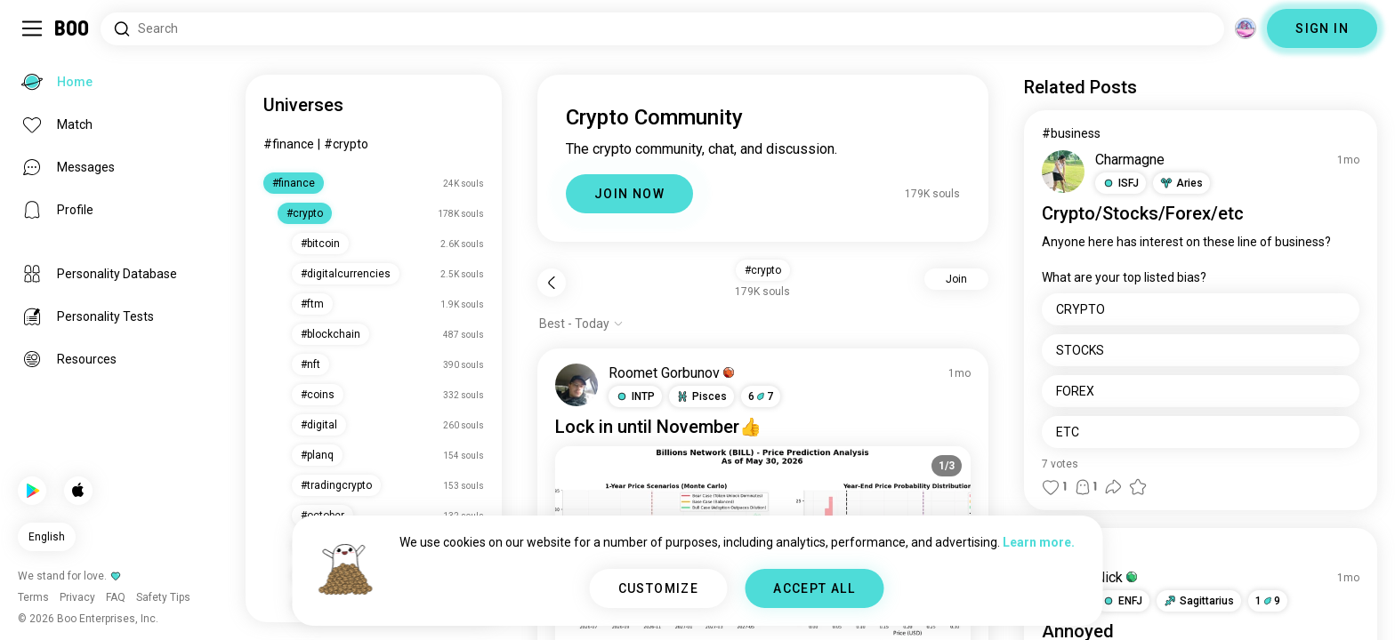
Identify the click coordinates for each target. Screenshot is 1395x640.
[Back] (551, 282)
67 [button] (760, 396)
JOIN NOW (629, 194)
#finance (288, 144)
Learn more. (1039, 542)
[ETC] (1200, 432)
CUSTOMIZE (658, 588)
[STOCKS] (1200, 350)
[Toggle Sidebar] (32, 28)
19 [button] (1267, 601)
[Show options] (581, 323)
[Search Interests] (662, 28)
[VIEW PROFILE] (576, 385)
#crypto (346, 144)
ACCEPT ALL (814, 588)
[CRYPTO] (1200, 309)
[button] (635, 396)
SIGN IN (1322, 28)
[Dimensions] (1245, 28)
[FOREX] (1200, 391)
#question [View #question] (1071, 551)
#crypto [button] (763, 270)
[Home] (72, 28)
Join (956, 279)
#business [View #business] (1071, 133)
